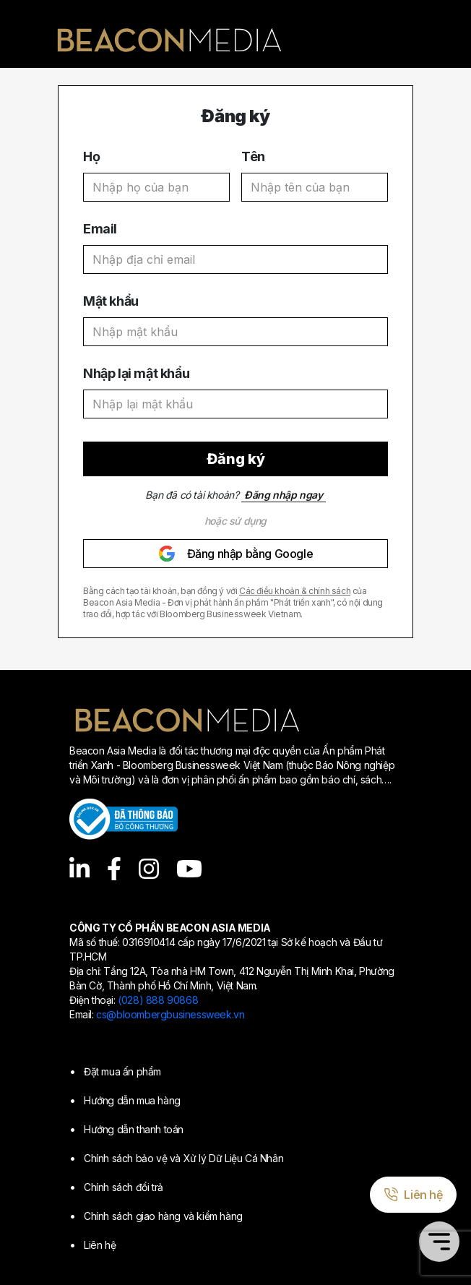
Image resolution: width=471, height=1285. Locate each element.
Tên (253, 156)
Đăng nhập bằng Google (236, 553)
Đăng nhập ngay (283, 495)
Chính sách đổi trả (123, 1187)
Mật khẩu (111, 301)
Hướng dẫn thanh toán (133, 1129)
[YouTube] (189, 868)
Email (100, 228)
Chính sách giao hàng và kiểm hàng (163, 1216)
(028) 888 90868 (158, 1000)
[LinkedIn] (79, 868)
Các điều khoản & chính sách (294, 590)
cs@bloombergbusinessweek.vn (170, 1014)
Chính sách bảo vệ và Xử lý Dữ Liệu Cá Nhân (183, 1158)
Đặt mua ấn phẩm (122, 1071)
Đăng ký (236, 459)
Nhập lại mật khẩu (136, 373)
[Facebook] (114, 868)
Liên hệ (100, 1245)
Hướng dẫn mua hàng (132, 1100)
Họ (91, 156)
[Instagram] (149, 868)
